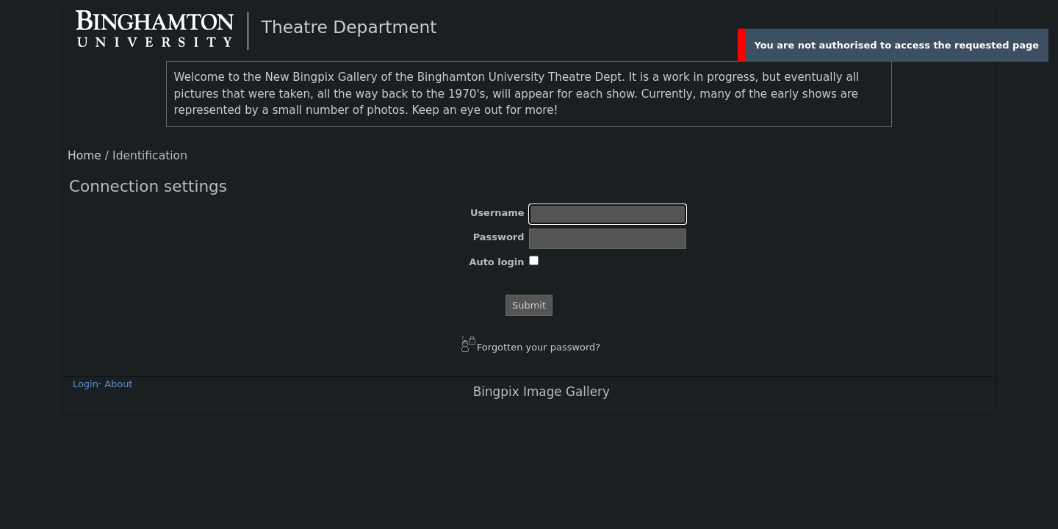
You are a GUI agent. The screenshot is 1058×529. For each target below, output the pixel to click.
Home (84, 155)
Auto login (496, 261)
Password (499, 236)
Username (497, 212)
